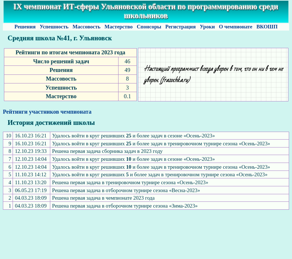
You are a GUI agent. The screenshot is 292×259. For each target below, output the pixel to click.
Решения (25, 26)
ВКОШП (267, 26)
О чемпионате (236, 26)
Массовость (86, 26)
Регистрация (180, 26)
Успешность (54, 26)
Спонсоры (149, 26)
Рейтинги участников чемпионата (47, 112)
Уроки (207, 26)
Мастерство (118, 26)
